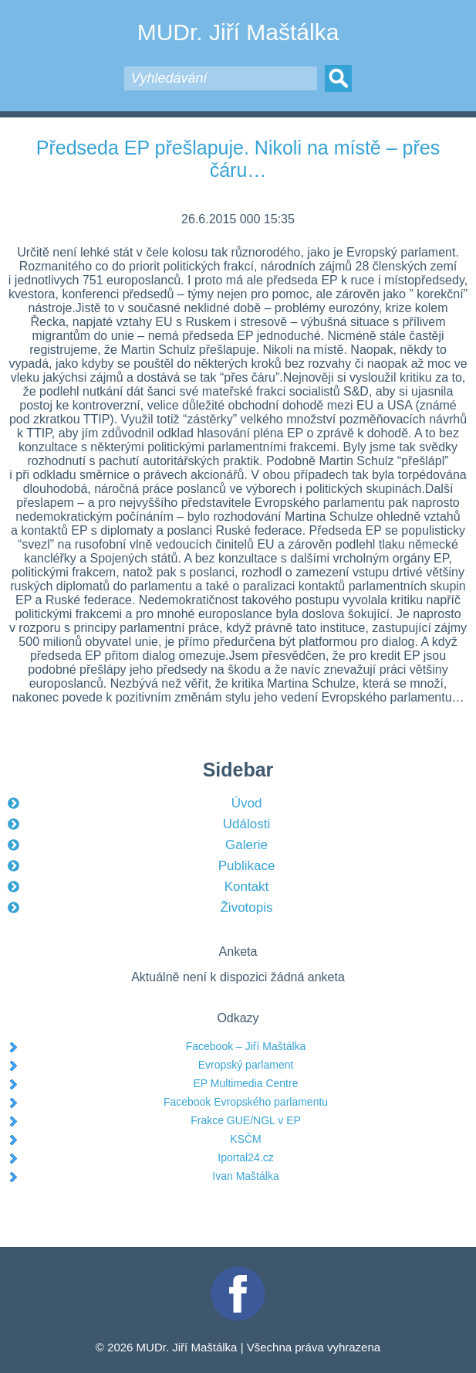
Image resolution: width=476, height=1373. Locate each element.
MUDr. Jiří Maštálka (238, 32)
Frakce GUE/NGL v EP (246, 1120)
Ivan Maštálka (245, 1176)
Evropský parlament (246, 1065)
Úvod (246, 803)
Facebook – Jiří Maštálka (246, 1046)
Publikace (246, 865)
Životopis (246, 907)
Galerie (246, 845)
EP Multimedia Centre (246, 1083)
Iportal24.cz (245, 1157)
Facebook (238, 1273)
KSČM (245, 1139)
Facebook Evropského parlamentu (246, 1102)
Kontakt (246, 886)
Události (246, 824)
